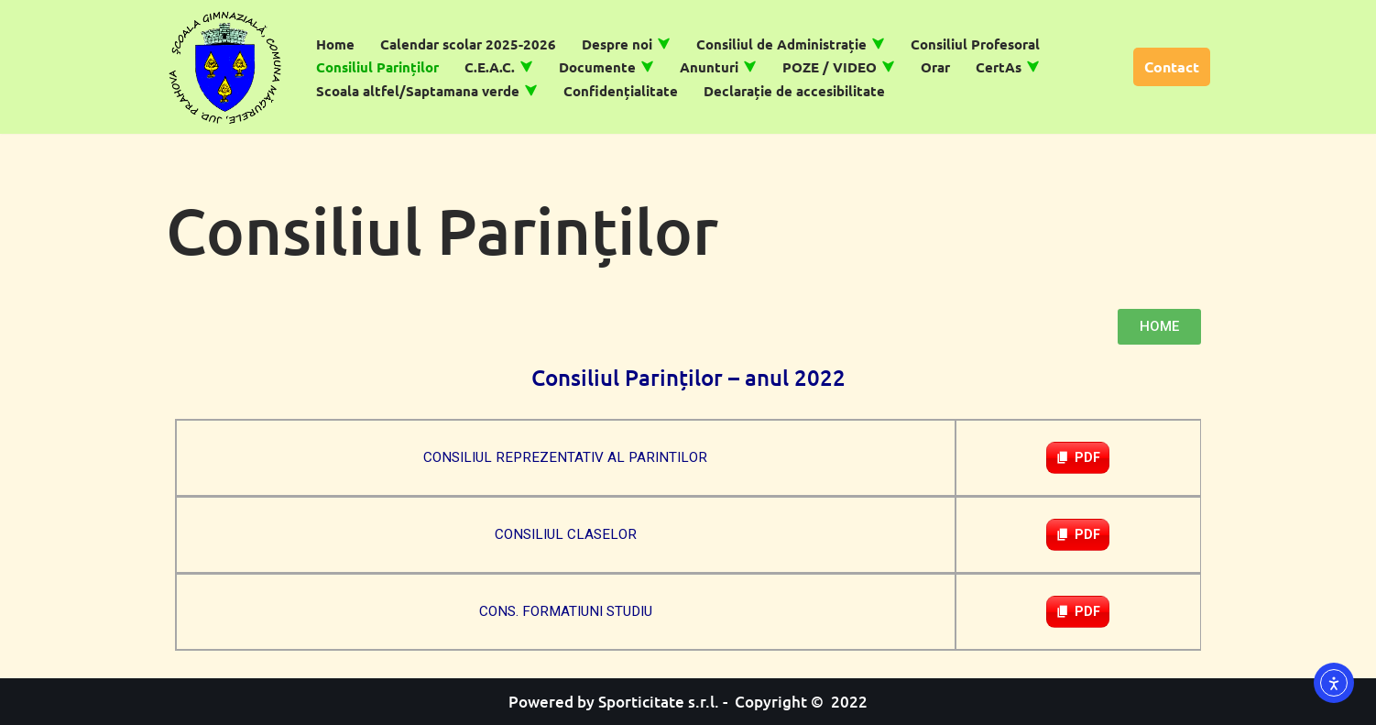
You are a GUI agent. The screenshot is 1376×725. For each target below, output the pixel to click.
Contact (1171, 66)
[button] (664, 43)
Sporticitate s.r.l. (658, 701)
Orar (935, 67)
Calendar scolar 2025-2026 (468, 44)
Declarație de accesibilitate (794, 91)
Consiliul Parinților (377, 67)
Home (335, 44)
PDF (1087, 457)
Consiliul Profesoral (975, 44)
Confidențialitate (620, 91)
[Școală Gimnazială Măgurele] (225, 66)
